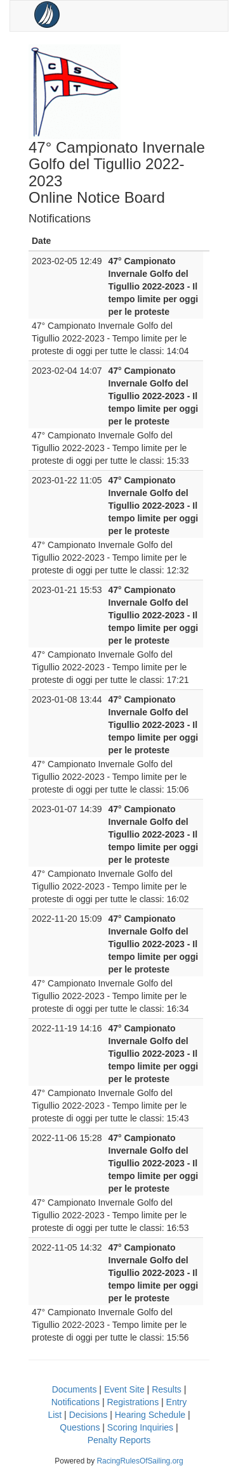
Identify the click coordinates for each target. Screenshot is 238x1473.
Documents (74, 1389)
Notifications (75, 1402)
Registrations (133, 1402)
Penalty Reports (119, 1440)
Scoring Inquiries (140, 1427)
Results (167, 1389)
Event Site (124, 1389)
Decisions (88, 1415)
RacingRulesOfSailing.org (139, 1461)
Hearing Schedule (150, 1415)
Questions (80, 1427)
